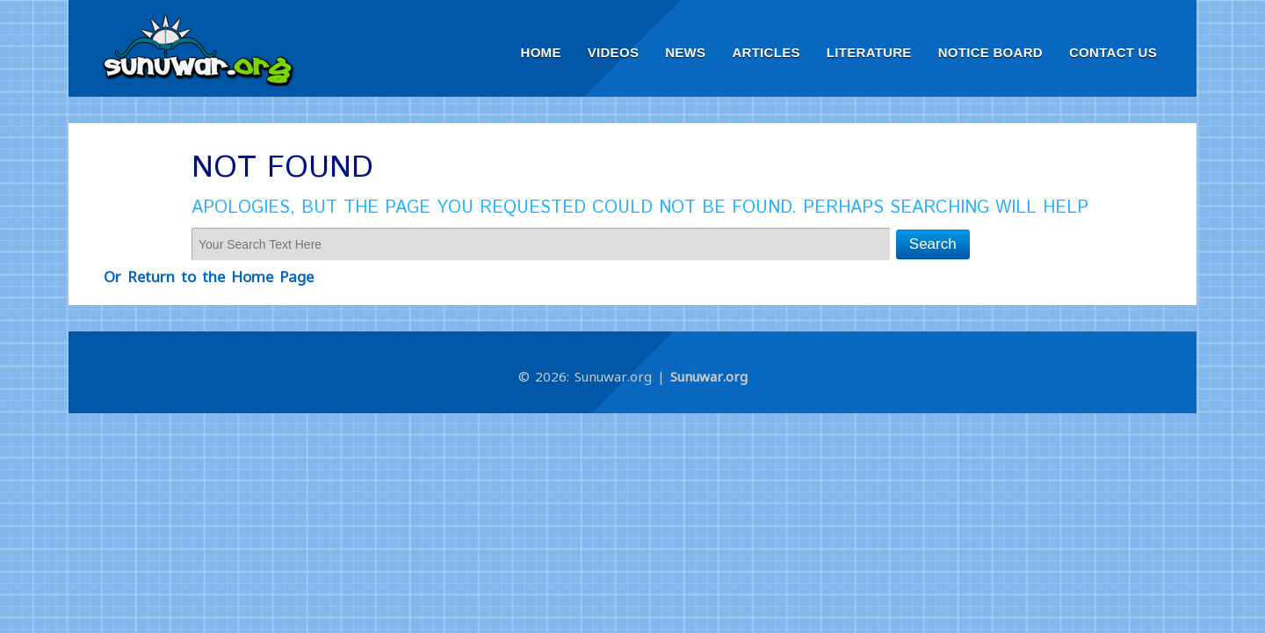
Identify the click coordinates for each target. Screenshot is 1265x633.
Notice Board (990, 52)
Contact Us (1113, 52)
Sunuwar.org (709, 376)
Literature (869, 52)
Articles (765, 52)
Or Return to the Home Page (209, 276)
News (685, 52)
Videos (613, 52)
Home (541, 52)
